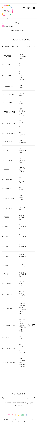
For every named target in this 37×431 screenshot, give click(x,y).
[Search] (18, 19)
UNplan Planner (21, 65)
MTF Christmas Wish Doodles (22, 124)
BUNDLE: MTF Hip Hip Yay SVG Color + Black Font (22, 308)
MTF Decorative (22, 141)
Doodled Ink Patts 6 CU (22, 274)
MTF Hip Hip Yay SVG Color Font (22, 295)
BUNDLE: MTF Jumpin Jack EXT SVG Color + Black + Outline (22, 325)
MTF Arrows (21, 86)
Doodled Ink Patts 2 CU (22, 227)
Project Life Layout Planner (22, 56)
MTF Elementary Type (22, 160)
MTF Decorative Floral (22, 150)
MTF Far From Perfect (22, 170)
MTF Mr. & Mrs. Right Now (22, 180)
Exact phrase (8, 26)
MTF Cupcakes (22, 133)
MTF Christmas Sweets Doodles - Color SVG (22, 362)
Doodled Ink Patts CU (22, 217)
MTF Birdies (21, 102)
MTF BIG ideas (22, 94)
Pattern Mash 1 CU (22, 265)
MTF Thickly (21, 338)
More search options (18, 30)
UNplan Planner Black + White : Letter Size (22, 76)
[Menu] (33, 8)
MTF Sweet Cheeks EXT (21, 198)
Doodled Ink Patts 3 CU (22, 237)
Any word (19, 23)
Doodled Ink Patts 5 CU (22, 256)
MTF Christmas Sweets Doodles (22, 112)
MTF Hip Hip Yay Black (22, 284)
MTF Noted (21, 188)
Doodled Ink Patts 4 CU (22, 246)
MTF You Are (22, 208)
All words (7, 23)
